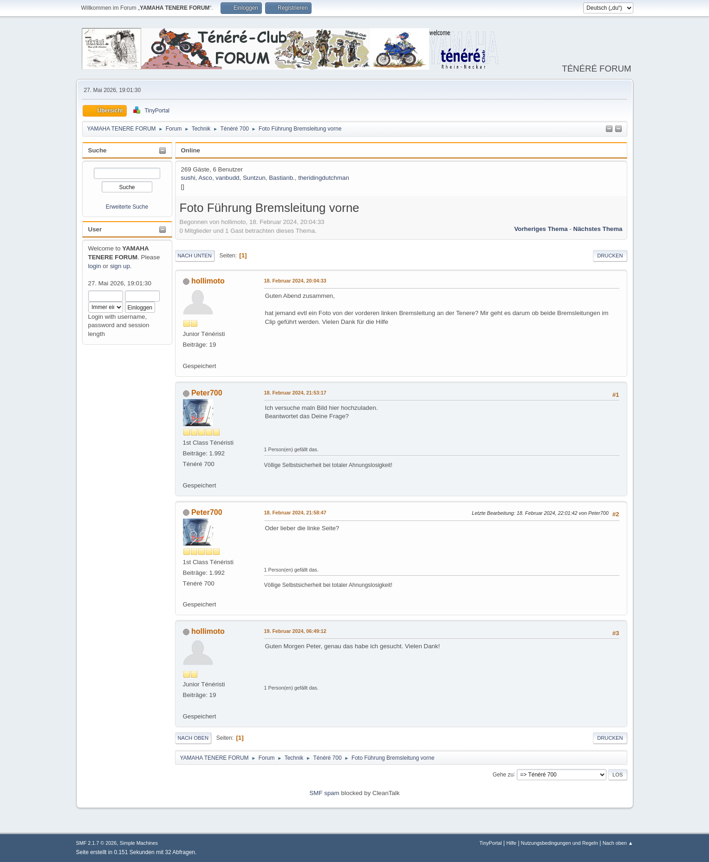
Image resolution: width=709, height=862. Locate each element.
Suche (97, 150)
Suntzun (254, 177)
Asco (205, 177)
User (95, 229)
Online (190, 150)
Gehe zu (503, 774)
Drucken (610, 255)
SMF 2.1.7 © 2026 (96, 843)
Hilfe (511, 843)
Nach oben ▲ (618, 843)
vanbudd (227, 177)
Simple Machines (139, 843)
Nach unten (195, 255)
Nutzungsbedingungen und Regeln (559, 843)
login (94, 266)
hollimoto (208, 281)
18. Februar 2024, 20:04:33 (295, 280)
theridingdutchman (323, 177)
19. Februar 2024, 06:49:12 (295, 631)
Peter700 (206, 393)
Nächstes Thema (598, 228)
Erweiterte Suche (127, 207)
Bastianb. (282, 177)
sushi (188, 177)
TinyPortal (491, 843)
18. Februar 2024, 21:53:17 (295, 392)
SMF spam (324, 793)
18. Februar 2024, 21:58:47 (295, 512)
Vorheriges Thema (540, 228)
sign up (120, 266)
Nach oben (193, 738)
